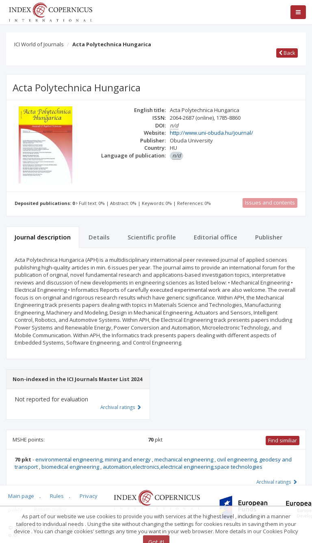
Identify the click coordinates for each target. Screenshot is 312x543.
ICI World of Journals (39, 44)
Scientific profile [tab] (152, 237)
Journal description (43, 237)
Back (287, 52)
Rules (57, 496)
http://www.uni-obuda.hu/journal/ (211, 132)
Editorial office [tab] (215, 237)
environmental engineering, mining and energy (93, 459)
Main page (21, 496)
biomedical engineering (70, 466)
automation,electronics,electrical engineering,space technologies (182, 466)
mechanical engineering (184, 459)
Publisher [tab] (268, 237)
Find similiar (282, 440)
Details (99, 237)
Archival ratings (276, 481)
